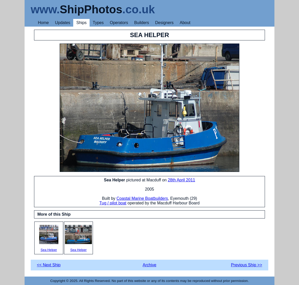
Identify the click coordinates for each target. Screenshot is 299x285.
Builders (141, 22)
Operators (119, 22)
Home (43, 22)
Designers (164, 22)
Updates (62, 22)
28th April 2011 (181, 180)
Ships (81, 22)
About (185, 22)
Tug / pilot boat (112, 203)
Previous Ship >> (246, 265)
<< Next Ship (49, 265)
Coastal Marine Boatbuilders (142, 198)
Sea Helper (48, 238)
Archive (149, 265)
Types (98, 22)
